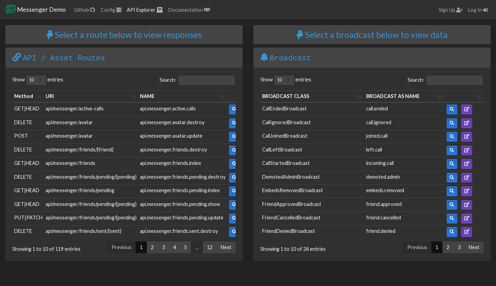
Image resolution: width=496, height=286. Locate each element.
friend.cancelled (383, 217)
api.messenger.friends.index (170, 163)
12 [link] (209, 247)
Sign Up (450, 10)
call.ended (377, 108)
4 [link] (174, 247)
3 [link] (163, 247)
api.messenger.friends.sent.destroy (179, 231)
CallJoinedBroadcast (284, 136)
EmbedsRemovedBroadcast (292, 190)
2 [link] (152, 247)
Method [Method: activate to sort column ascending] (23, 96)
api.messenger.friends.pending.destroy (183, 177)
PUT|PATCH (28, 217)
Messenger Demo (36, 9)
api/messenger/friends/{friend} (79, 149)
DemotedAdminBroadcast (291, 177)
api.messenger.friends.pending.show (180, 204)
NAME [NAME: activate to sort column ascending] (147, 96)
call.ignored (378, 122)
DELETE (23, 122)
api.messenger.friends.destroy (173, 149)
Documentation (189, 10)
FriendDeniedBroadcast (288, 231)
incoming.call (380, 163)
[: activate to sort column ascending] (464, 96)
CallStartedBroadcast (286, 163)
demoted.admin (383, 177)
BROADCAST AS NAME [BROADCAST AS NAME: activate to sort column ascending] (393, 96)
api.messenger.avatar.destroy (172, 122)
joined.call (377, 136)
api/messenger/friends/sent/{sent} (83, 231)
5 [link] (185, 247)
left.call (374, 149)
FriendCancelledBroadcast (291, 217)
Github (84, 10)
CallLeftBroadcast (282, 149)
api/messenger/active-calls (75, 108)
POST (21, 136)
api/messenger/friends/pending (80, 190)
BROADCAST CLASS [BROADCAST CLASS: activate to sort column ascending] (285, 96)
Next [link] (226, 247)
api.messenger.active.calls (168, 108)
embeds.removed (385, 190)
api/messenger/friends (70, 163)
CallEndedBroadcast (284, 108)
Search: (198, 80)
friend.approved (384, 204)
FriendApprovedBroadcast (291, 204)
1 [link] (141, 247)
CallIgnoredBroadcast (286, 122)
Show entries (37, 80)
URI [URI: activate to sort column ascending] (50, 96)
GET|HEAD (26, 108)
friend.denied (380, 231)
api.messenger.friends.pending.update (181, 217)
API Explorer (145, 10)
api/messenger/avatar (69, 122)
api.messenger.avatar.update (171, 136)
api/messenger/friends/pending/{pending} (91, 177)
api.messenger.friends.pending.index (180, 190)
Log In (478, 10)
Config (111, 10)
